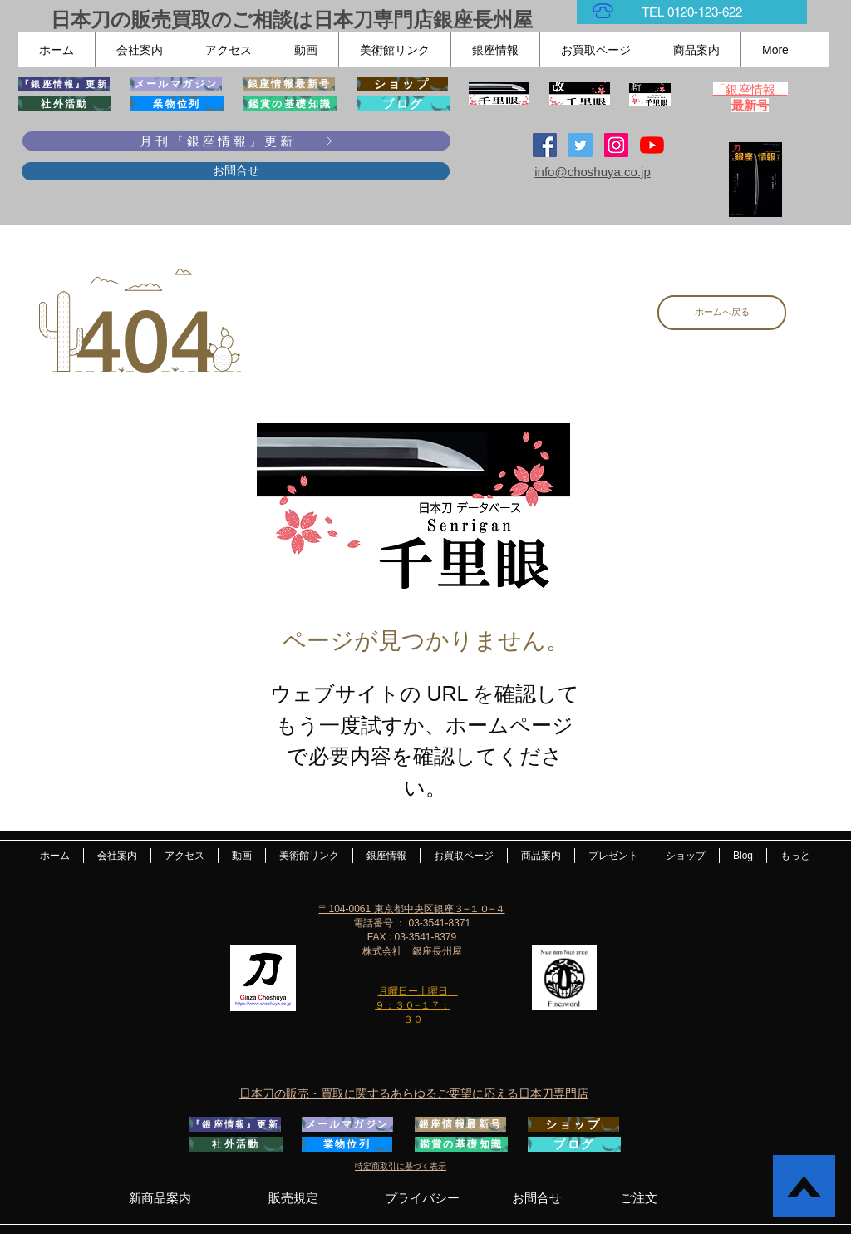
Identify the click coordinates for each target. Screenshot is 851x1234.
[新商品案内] (159, 1197)
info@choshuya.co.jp (592, 172)
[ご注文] (639, 1197)
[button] (139, 49)
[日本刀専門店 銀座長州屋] (580, 145)
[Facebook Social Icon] (545, 145)
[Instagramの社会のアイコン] (616, 145)
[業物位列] (177, 103)
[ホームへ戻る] (721, 312)
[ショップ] (402, 84)
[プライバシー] (421, 1197)
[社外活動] (64, 103)
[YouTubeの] (652, 145)
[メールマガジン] (176, 84)
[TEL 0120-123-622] (692, 12)
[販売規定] (293, 1197)
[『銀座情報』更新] (64, 84)
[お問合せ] (236, 171)
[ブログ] (403, 103)
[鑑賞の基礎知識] (290, 103)
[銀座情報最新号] (289, 84)
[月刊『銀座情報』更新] (236, 141)
